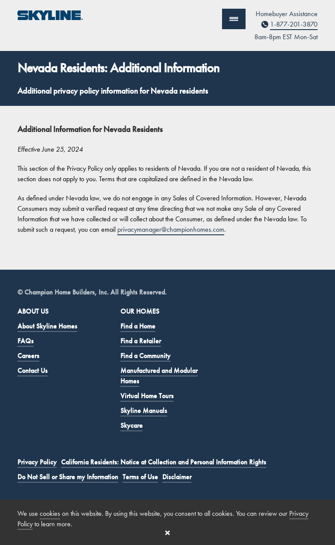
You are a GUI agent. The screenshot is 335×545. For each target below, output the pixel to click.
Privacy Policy (37, 462)
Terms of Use (140, 476)
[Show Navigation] (234, 19)
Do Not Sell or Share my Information (67, 476)
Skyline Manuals (143, 410)
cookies (50, 513)
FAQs (25, 340)
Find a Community (145, 355)
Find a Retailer (140, 340)
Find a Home (137, 326)
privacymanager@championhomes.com (170, 229)
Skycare (131, 425)
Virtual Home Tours (147, 395)
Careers (28, 355)
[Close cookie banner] (167, 532)
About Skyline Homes (47, 326)
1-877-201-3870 (294, 24)
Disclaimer (176, 476)
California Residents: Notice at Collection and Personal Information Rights (163, 462)
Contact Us (32, 370)
